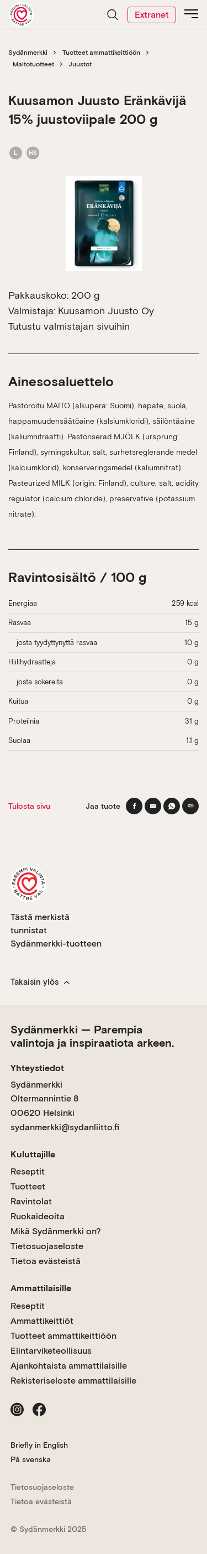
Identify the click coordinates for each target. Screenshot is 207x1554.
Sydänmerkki (27, 52)
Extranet (152, 14)
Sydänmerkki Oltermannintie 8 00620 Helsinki (44, 1098)
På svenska (30, 1459)
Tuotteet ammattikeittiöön (101, 52)
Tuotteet (27, 1186)
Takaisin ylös (40, 982)
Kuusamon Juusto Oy (106, 310)
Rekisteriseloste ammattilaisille (73, 1380)
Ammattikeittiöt (41, 1321)
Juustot (80, 64)
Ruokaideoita (37, 1216)
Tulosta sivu (29, 806)
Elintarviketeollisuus (51, 1350)
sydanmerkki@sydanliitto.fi (64, 1127)
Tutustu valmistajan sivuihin (69, 326)
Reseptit (27, 1171)
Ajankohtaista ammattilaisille (68, 1365)
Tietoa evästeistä (45, 1261)
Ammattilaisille (40, 1288)
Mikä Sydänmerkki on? (55, 1231)
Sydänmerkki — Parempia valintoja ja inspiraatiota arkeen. (92, 1036)
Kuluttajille (32, 1154)
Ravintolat (31, 1201)
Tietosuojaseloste (46, 1246)
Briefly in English (39, 1445)
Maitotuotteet (33, 64)
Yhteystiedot (37, 1068)
